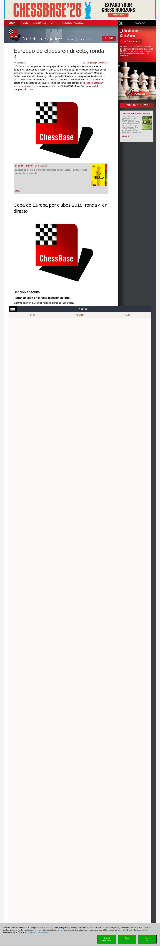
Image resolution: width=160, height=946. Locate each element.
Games (127, 315)
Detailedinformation (106, 939)
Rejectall (127, 939)
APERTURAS (39, 23)
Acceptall (147, 939)
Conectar (140, 23)
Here (62, 930)
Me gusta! (91, 63)
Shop (12, 23)
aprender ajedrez (72, 23)
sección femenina (22, 86)
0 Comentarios (102, 63)
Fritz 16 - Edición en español (31, 165)
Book (32, 315)
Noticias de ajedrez (42, 38)
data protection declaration (38, 932)
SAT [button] (54, 23)
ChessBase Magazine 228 (136, 113)
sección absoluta (93, 83)
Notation (80, 315)
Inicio (25, 23)
